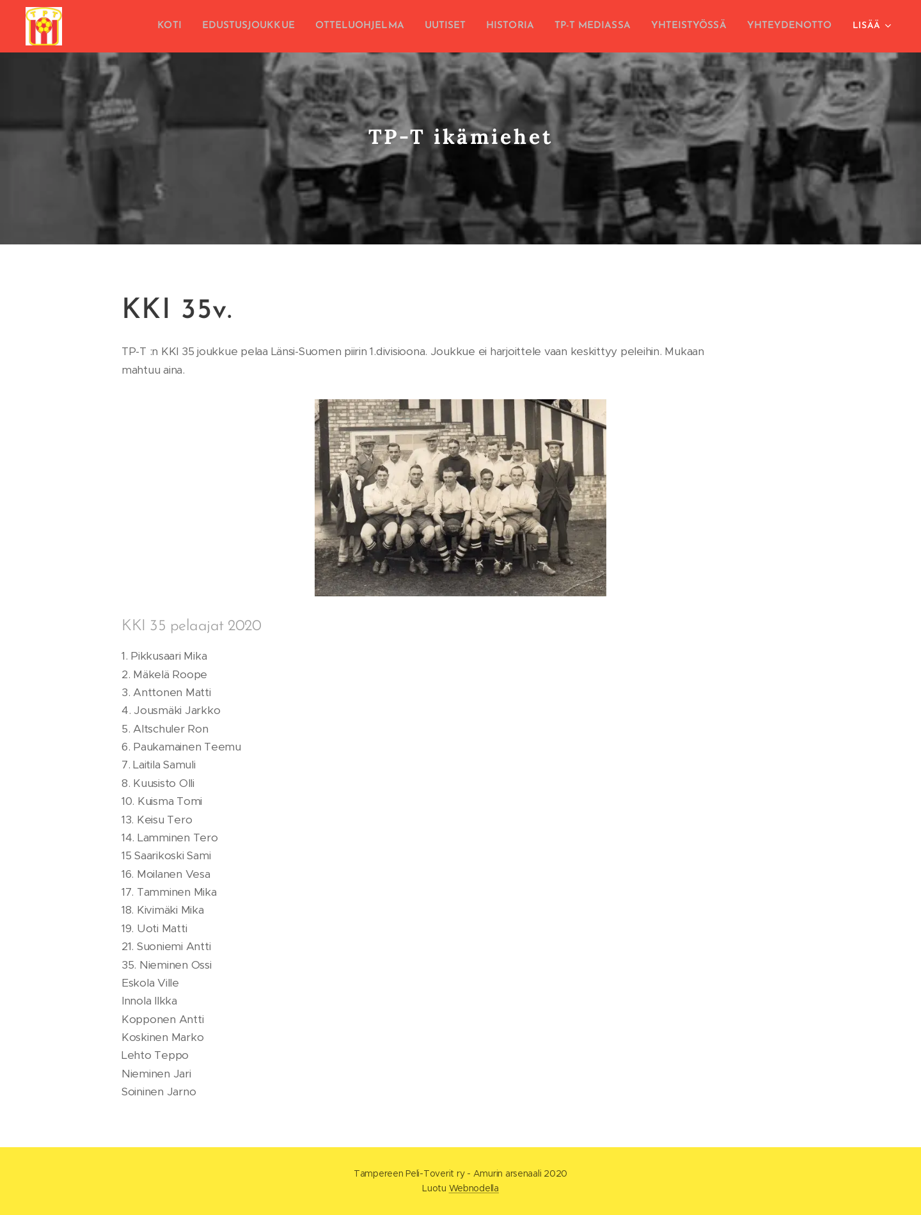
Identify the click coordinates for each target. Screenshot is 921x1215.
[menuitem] (191, 26)
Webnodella (474, 1188)
